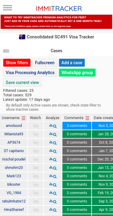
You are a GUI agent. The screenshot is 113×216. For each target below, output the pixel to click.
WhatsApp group (77, 72)
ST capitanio (14, 151)
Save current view (22, 82)
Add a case (71, 62)
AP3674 (14, 142)
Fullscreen (45, 62)
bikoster (13, 184)
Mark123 (14, 176)
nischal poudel (13, 159)
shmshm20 (14, 168)
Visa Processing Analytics (30, 72)
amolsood (14, 126)
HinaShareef (14, 210)
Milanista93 (14, 134)
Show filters (17, 62)
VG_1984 (14, 193)
